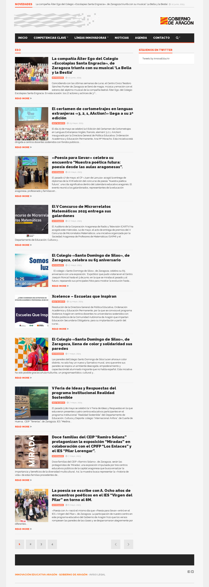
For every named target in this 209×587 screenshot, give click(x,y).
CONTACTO (161, 37)
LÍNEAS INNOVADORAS (90, 37)
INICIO (22, 37)
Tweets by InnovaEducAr (156, 58)
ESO (18, 50)
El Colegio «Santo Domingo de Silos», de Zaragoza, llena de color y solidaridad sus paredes (92, 344)
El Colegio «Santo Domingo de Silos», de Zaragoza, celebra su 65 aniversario (91, 257)
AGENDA (141, 37)
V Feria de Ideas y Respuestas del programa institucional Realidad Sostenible (84, 393)
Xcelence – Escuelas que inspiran (84, 296)
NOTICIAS (122, 37)
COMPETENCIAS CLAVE (50, 37)
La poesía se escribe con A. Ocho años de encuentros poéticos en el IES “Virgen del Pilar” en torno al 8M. (92, 495)
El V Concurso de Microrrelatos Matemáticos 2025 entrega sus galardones (81, 211)
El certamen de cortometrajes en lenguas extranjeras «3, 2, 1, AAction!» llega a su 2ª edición (92, 113)
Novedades (57, 78)
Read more (22, 98)
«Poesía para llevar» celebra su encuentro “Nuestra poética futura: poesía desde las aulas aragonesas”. (87, 162)
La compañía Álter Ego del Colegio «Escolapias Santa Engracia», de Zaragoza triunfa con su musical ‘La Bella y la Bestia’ (102, 4)
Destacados (58, 123)
